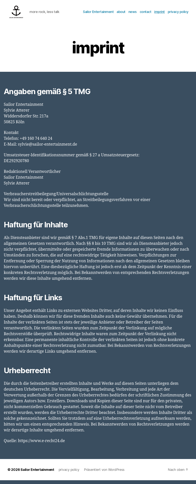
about (121, 14)
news (132, 14)
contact (145, 14)
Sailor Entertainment (98, 14)
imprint (159, 14)
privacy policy (178, 14)
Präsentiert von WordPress (104, 473)
